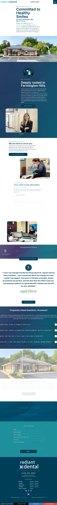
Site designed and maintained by (38, 497)
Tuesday (21, 483)
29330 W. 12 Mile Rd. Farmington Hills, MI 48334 (28, 476)
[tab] (26, 298)
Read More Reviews (28, 302)
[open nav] (55, 2)
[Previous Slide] (25, 299)
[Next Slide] (32, 299)
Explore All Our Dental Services (28, 258)
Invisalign (23, 25)
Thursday (21, 486)
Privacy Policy (24, 497)
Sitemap (20, 497)
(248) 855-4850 (34, 2)
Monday (20, 481)
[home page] (8, 2)
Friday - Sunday (22, 488)
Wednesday (21, 485)
